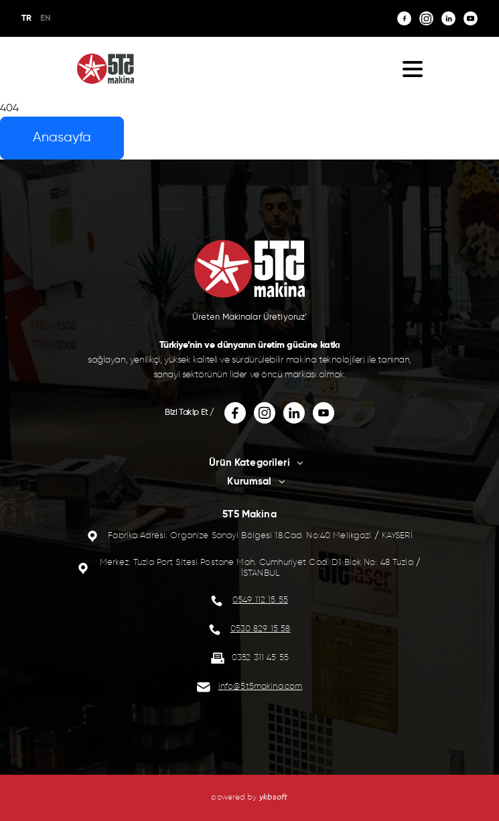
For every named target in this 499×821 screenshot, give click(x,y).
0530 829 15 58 (260, 629)
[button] (413, 69)
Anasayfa (62, 138)
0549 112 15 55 (260, 600)
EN (45, 18)
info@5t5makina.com (260, 686)
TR (26, 18)
